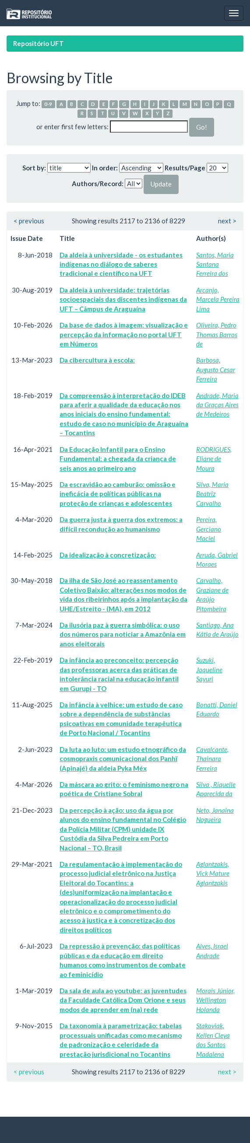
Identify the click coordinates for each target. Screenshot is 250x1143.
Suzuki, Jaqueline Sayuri (209, 669)
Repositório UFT (38, 43)
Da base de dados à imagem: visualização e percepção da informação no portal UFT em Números (124, 334)
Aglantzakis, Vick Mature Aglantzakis (212, 873)
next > (227, 221)
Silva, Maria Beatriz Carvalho (212, 493)
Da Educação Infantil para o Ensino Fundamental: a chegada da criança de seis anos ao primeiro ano (118, 458)
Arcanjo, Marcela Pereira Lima (217, 299)
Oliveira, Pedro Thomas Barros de (216, 334)
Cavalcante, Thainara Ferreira (212, 758)
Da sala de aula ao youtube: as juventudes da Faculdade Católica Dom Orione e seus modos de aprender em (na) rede (123, 1000)
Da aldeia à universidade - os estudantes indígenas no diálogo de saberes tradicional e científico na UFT (121, 264)
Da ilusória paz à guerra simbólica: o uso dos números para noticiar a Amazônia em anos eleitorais (123, 634)
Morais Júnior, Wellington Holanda (215, 1000)
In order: (105, 168)
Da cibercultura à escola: (97, 360)
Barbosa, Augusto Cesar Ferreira (215, 369)
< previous (29, 221)
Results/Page (185, 168)
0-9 (48, 104)
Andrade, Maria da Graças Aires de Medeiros (217, 405)
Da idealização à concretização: (108, 555)
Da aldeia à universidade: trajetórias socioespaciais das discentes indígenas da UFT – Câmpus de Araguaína (123, 299)
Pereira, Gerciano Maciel (208, 528)
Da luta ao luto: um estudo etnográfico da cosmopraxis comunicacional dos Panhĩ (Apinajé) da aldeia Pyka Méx (123, 758)
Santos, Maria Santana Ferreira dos (215, 264)
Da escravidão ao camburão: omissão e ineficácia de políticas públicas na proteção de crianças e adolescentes (118, 493)
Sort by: (34, 168)
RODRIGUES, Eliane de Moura (214, 458)
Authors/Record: (97, 183)
